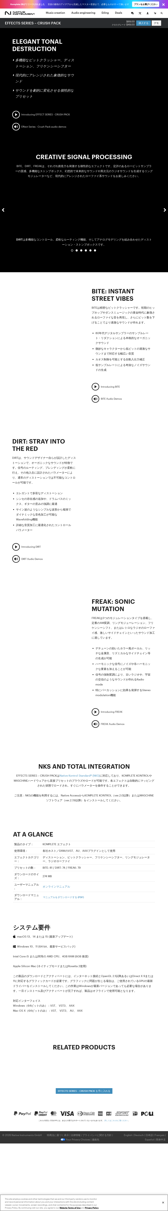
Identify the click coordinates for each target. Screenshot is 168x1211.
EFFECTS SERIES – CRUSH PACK (33, 23)
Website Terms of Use (70, 1208)
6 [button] (95, 250)
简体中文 (161, 1139)
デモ (156, 22)
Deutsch (139, 1135)
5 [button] (90, 250)
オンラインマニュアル (56, 886)
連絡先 (95, 1139)
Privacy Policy (92, 1208)
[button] (3, 218)
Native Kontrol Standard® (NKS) (80, 775)
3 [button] (81, 250)
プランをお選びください (145, 4)
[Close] (163, 1202)
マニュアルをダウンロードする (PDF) (63, 897)
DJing (105, 12)
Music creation (55, 12)
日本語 (149, 1135)
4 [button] (86, 250)
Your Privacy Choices (75, 1139)
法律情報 (76, 1135)
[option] (84, 216)
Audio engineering (83, 12)
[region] (84, 1203)
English (128, 1135)
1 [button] (72, 250)
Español (149, 1139)
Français (159, 1135)
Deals (118, 12)
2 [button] (77, 250)
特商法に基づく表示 (58, 1135)
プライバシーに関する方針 (97, 1135)
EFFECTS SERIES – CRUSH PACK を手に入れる (84, 1090)
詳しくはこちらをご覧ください (116, 1120)
